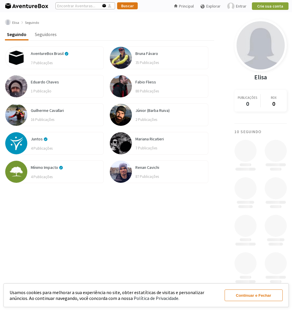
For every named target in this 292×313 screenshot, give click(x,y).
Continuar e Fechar (253, 295)
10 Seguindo (247, 131)
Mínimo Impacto (47, 167)
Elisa (260, 77)
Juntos (39, 139)
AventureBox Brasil (50, 53)
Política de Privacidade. (156, 298)
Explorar (210, 6)
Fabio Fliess (145, 82)
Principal (184, 6)
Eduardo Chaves (45, 82)
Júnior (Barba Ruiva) (152, 110)
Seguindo (16, 34)
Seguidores (46, 34)
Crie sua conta (270, 6)
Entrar (236, 6)
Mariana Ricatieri (149, 139)
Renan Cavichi (147, 167)
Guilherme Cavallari (47, 110)
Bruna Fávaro (146, 53)
